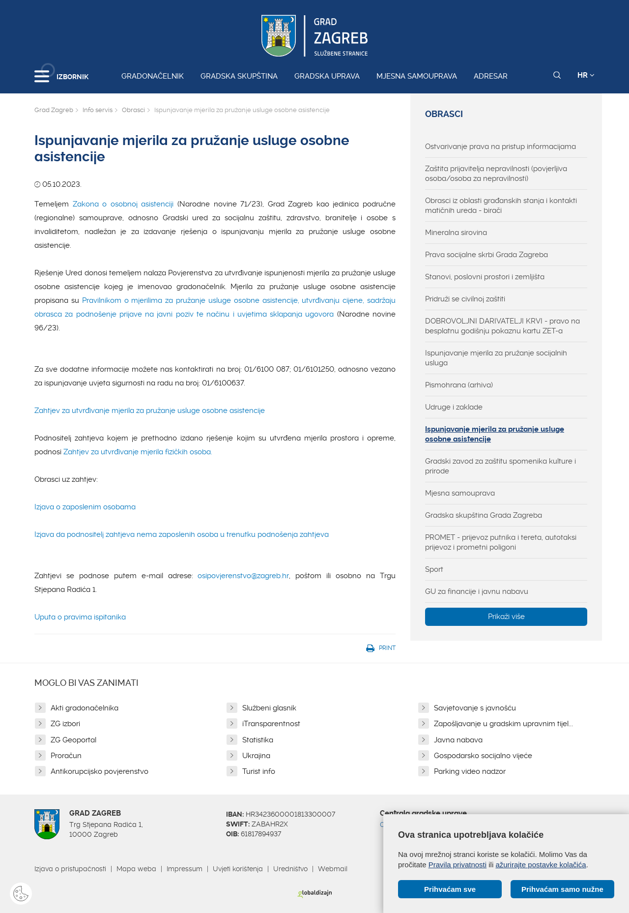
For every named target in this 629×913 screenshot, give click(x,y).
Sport (434, 569)
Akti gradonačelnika (84, 708)
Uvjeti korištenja (238, 869)
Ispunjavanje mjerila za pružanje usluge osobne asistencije (494, 434)
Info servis (98, 110)
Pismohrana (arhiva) (459, 385)
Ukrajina (256, 755)
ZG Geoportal (73, 740)
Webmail (332, 869)
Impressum (184, 869)
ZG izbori (65, 723)
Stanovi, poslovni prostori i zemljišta (484, 276)
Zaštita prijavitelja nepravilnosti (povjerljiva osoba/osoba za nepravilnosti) (496, 173)
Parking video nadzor (470, 771)
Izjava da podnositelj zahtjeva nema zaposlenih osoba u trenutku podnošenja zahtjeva (181, 534)
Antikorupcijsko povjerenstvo (99, 771)
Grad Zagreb (53, 110)
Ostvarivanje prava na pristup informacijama (500, 146)
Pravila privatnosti (457, 864)
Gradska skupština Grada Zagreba (483, 515)
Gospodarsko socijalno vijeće (483, 755)
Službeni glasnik (269, 708)
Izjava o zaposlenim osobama (85, 506)
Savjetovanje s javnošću (475, 708)
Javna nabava (458, 740)
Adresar (491, 76)
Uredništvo (290, 869)
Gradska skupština (239, 76)
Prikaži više (506, 616)
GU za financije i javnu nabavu (476, 591)
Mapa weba (136, 869)
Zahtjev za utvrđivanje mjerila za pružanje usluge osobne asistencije (149, 410)
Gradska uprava (327, 76)
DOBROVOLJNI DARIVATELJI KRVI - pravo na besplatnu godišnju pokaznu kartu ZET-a (502, 326)
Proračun (66, 755)
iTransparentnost (271, 723)
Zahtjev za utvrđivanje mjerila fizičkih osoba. (138, 451)
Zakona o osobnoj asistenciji (125, 204)
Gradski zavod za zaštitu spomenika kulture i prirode (500, 466)
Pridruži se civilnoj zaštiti (465, 299)
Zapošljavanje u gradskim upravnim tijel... (503, 723)
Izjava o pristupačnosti (70, 869)
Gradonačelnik (152, 76)
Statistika (257, 740)
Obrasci (133, 110)
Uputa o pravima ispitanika (80, 617)
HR (586, 75)
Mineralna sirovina (456, 232)
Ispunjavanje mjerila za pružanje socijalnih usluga (496, 358)
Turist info (258, 771)
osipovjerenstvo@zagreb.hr (243, 575)
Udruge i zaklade (454, 407)
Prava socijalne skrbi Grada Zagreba (486, 254)
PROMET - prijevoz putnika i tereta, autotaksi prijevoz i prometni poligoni (500, 542)
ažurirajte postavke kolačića (540, 864)
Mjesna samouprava (416, 76)
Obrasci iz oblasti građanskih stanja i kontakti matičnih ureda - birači (501, 205)
